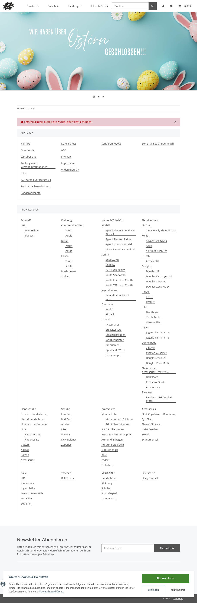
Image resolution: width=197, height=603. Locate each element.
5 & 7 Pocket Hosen (112, 429)
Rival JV (150, 302)
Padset (105, 460)
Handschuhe (108, 478)
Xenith (105, 254)
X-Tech (146, 256)
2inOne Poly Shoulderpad (161, 230)
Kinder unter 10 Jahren (119, 419)
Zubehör (106, 319)
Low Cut (66, 414)
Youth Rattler (154, 317)
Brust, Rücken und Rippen (116, 434)
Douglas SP (152, 271)
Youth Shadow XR (116, 275)
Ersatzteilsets (113, 329)
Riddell (105, 225)
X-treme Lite (153, 322)
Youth (68, 230)
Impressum (68, 163)
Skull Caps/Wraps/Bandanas (158, 414)
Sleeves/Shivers (151, 424)
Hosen (65, 256)
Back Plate (152, 377)
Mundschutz (108, 414)
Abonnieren (167, 548)
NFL (23, 225)
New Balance (69, 439)
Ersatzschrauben (116, 334)
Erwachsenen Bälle (32, 493)
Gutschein (149, 473)
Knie (104, 455)
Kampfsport (108, 498)
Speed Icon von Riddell (119, 244)
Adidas (25, 449)
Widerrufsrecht (70, 169)
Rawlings (147, 392)
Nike (23, 429)
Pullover (30, 235)
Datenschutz (68, 143)
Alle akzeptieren (165, 578)
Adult (68, 235)
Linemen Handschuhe (34, 424)
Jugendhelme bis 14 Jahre (117, 297)
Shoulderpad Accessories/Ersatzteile (155, 370)
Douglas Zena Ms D (157, 286)
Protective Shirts (155, 382)
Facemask (107, 304)
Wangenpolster (115, 340)
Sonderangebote (111, 143)
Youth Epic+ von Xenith (119, 280)
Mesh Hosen (68, 271)
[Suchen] (130, 6)
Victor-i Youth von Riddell (120, 249)
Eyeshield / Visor (115, 350)
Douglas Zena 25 (156, 281)
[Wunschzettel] (171, 6)
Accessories (153, 387)
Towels (146, 434)
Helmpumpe (113, 355)
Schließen (153, 589)
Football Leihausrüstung (35, 186)
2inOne (146, 225)
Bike (144, 307)
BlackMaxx (152, 312)
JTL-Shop (179, 598)
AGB (63, 150)
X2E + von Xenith (115, 270)
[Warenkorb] (184, 6)
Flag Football (150, 478)
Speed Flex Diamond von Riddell (120, 232)
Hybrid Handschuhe (32, 419)
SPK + (149, 296)
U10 (23, 478)
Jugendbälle (28, 488)
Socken (65, 276)
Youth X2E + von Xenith (119, 285)
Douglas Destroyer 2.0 (159, 276)
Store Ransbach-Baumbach (158, 143)
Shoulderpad (109, 493)
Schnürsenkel (150, 439)
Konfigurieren (177, 589)
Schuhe (105, 488)
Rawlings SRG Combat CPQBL (159, 399)
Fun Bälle (26, 498)
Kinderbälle (28, 483)
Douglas (146, 266)
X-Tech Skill (152, 261)
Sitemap (66, 156)
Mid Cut (66, 419)
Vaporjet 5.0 (32, 439)
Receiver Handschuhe (34, 414)
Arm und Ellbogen (112, 439)
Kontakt (25, 143)
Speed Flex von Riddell (119, 239)
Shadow (110, 264)
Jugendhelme (109, 290)
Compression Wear (72, 225)
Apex (149, 245)
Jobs (23, 173)
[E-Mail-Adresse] (127, 548)
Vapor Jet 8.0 (32, 434)
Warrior (65, 434)
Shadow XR (112, 259)
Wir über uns (28, 156)
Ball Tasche (68, 478)
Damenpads (149, 342)
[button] (163, 6)
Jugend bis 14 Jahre (157, 337)
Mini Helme (32, 230)
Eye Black (147, 419)
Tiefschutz (107, 465)
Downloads (27, 150)
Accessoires (112, 324)
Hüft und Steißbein (112, 444)
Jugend (146, 327)
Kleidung (106, 483)
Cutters (25, 444)
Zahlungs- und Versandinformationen (34, 164)
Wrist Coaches (150, 429)
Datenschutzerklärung (78, 546)
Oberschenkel (109, 449)
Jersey (64, 240)
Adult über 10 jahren (118, 424)
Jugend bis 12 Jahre (157, 332)
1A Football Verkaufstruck (36, 179)
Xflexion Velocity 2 (156, 240)
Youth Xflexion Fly (156, 251)
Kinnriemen (113, 345)
